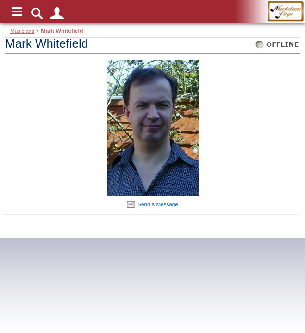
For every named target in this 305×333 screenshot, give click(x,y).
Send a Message (157, 204)
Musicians (22, 31)
